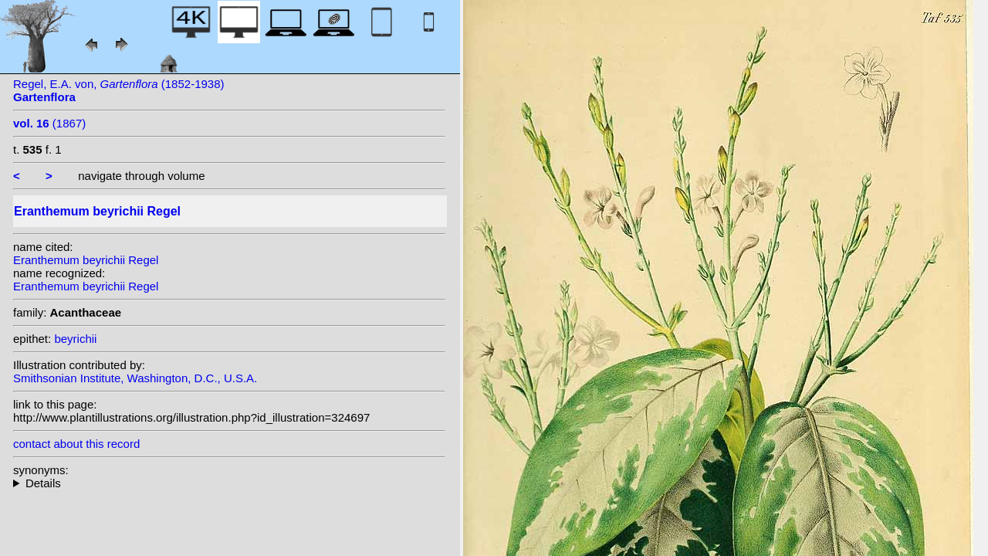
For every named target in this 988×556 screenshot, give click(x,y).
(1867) (49, 123)
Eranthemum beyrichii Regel (85, 259)
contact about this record (76, 443)
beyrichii (75, 338)
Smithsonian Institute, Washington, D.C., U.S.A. (135, 378)
